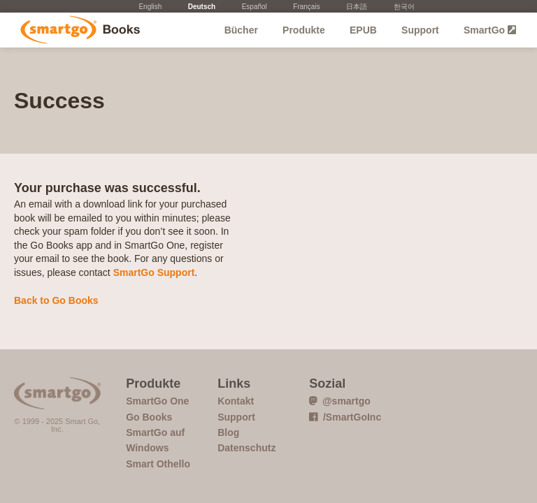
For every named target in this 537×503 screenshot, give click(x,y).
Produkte (303, 30)
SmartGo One (157, 401)
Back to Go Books (56, 300)
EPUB (363, 30)
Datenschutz (246, 447)
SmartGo (490, 30)
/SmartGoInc (345, 417)
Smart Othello (158, 463)
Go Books (75, 30)
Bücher (241, 30)
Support (420, 30)
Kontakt (235, 401)
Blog (228, 432)
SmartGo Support (154, 272)
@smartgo (340, 401)
